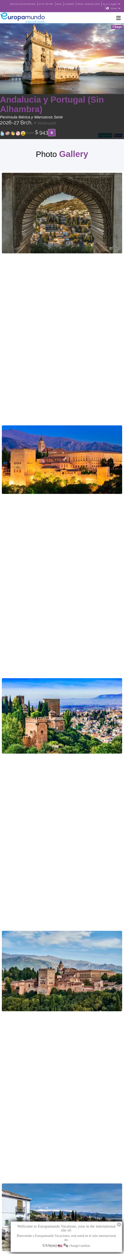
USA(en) (115, 8)
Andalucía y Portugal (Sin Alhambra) (52, 104)
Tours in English (93, 8)
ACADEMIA (87, 4)
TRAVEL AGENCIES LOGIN (108, 4)
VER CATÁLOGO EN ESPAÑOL (37, 4)
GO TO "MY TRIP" (62, 4)
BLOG (76, 4)
